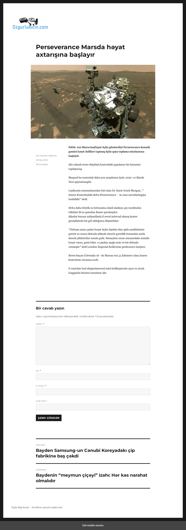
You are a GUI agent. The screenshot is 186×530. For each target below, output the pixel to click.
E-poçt (41, 386)
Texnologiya (42, 164)
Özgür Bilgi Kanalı (20, 507)
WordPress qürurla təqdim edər (47, 507)
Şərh (40, 324)
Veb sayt (41, 401)
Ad (38, 370)
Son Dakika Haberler (46, 155)
